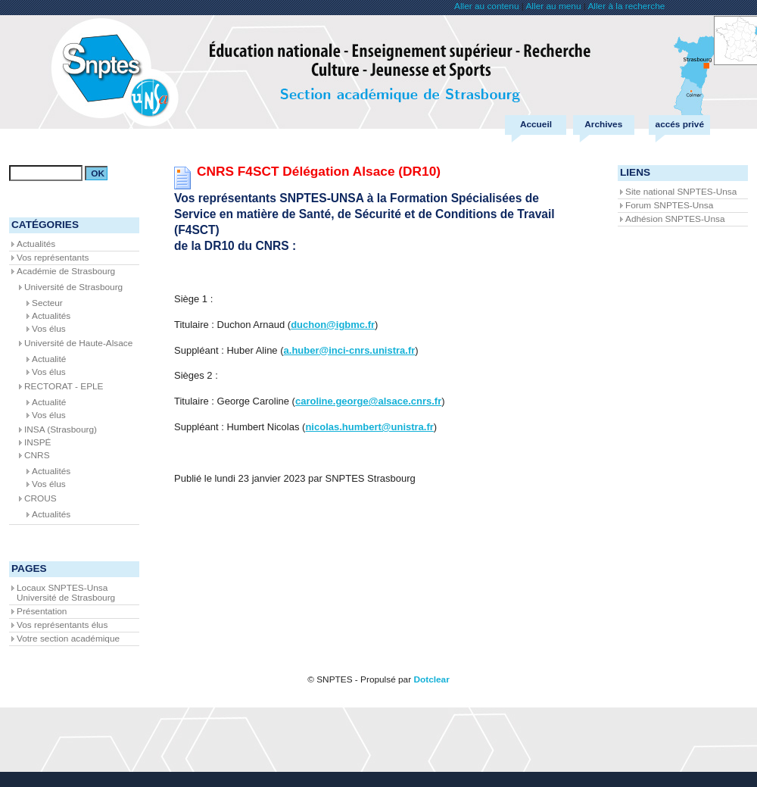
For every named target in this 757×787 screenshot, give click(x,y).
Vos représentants (53, 257)
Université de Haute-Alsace (78, 343)
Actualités (36, 244)
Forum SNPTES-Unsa (669, 205)
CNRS (37, 455)
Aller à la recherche (626, 6)
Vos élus (49, 328)
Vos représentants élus (62, 625)
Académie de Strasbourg (66, 271)
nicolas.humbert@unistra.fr (369, 427)
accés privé (680, 124)
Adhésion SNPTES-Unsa (674, 219)
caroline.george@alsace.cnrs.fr (368, 401)
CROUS (40, 498)
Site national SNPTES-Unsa (681, 191)
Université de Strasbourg (73, 287)
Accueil (536, 124)
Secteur (47, 303)
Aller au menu (553, 6)
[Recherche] (46, 173)
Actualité (49, 359)
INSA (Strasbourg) (60, 429)
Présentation (42, 611)
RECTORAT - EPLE (64, 386)
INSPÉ (37, 442)
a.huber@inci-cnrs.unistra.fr (350, 350)
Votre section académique (68, 638)
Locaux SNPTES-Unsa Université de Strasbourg (66, 592)
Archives (603, 124)
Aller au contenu (486, 6)
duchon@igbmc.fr (333, 324)
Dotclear (431, 679)
